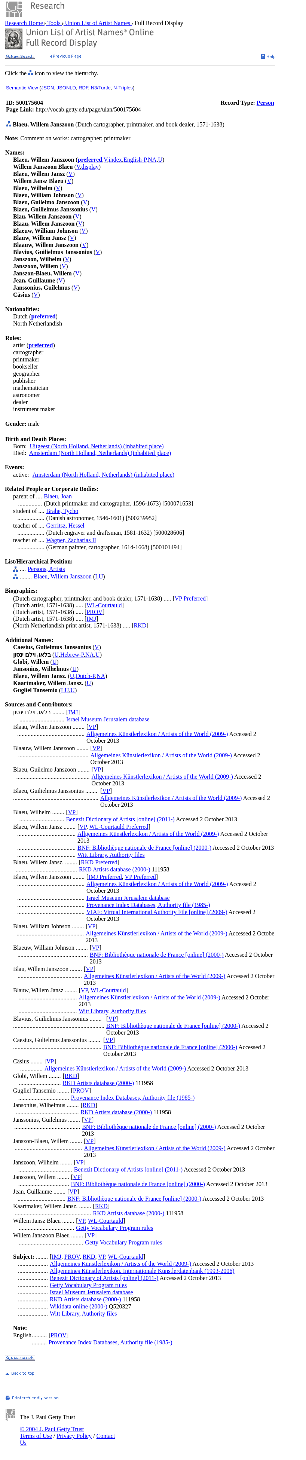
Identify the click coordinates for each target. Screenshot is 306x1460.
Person (265, 103)
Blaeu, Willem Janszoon (63, 576)
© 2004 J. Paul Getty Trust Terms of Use (52, 1432)
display (90, 167)
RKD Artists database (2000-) (114, 869)
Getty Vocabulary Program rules (114, 1228)
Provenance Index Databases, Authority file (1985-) (148, 905)
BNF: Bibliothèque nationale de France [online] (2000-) (144, 847)
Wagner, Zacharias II (71, 540)
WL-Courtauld (104, 605)
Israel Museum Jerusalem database (108, 719)
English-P (134, 159)
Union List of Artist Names (98, 23)
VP (92, 727)
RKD (140, 625)
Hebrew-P (72, 654)
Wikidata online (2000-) (78, 1306)
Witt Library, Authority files (111, 855)
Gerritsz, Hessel (65, 525)
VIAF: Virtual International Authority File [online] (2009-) (156, 912)
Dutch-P (85, 676)
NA (152, 159)
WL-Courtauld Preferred (119, 827)
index (115, 159)
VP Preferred (190, 598)
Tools (54, 23)
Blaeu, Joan (58, 496)
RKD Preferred (99, 862)
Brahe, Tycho (62, 511)
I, (96, 576)
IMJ (91, 619)
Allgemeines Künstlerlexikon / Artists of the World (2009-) (157, 734)
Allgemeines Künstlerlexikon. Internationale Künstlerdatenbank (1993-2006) (142, 1271)
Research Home (25, 23)
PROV (94, 612)
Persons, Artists (46, 569)
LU (65, 690)
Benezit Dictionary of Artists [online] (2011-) (120, 819)
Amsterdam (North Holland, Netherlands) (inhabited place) (100, 453)
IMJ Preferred (105, 877)
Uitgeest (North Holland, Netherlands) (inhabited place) (96, 446)
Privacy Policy (74, 1436)
